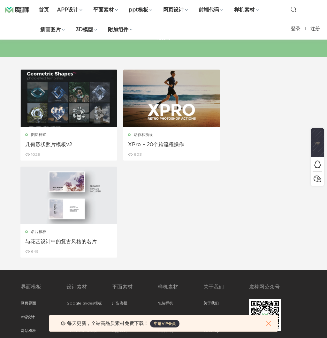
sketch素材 (31, 288)
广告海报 (119, 206)
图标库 (26, 261)
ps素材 (27, 275)
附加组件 (118, 29)
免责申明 (211, 220)
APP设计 (67, 9)
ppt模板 (138, 9)
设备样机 (165, 220)
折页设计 (119, 220)
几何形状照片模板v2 (49, 144)
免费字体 (119, 275)
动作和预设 (138, 135)
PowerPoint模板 (81, 234)
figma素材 (30, 247)
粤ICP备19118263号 (289, 328)
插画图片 (50, 29)
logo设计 (74, 288)
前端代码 (209, 9)
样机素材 (244, 9)
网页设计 (173, 9)
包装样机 (165, 206)
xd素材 (27, 302)
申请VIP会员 (165, 324)
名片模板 (233, 135)
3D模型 (84, 29)
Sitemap (211, 234)
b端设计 (28, 220)
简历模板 (119, 261)
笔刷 (70, 247)
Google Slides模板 (84, 206)
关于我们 (211, 206)
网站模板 (28, 234)
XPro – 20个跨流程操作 (151, 144)
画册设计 (119, 234)
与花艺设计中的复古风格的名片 (256, 144)
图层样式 (39, 135)
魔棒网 (21, 9)
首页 (44, 9)
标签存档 (211, 247)
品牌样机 (165, 234)
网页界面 (28, 206)
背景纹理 (74, 275)
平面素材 (103, 9)
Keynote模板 (78, 220)
